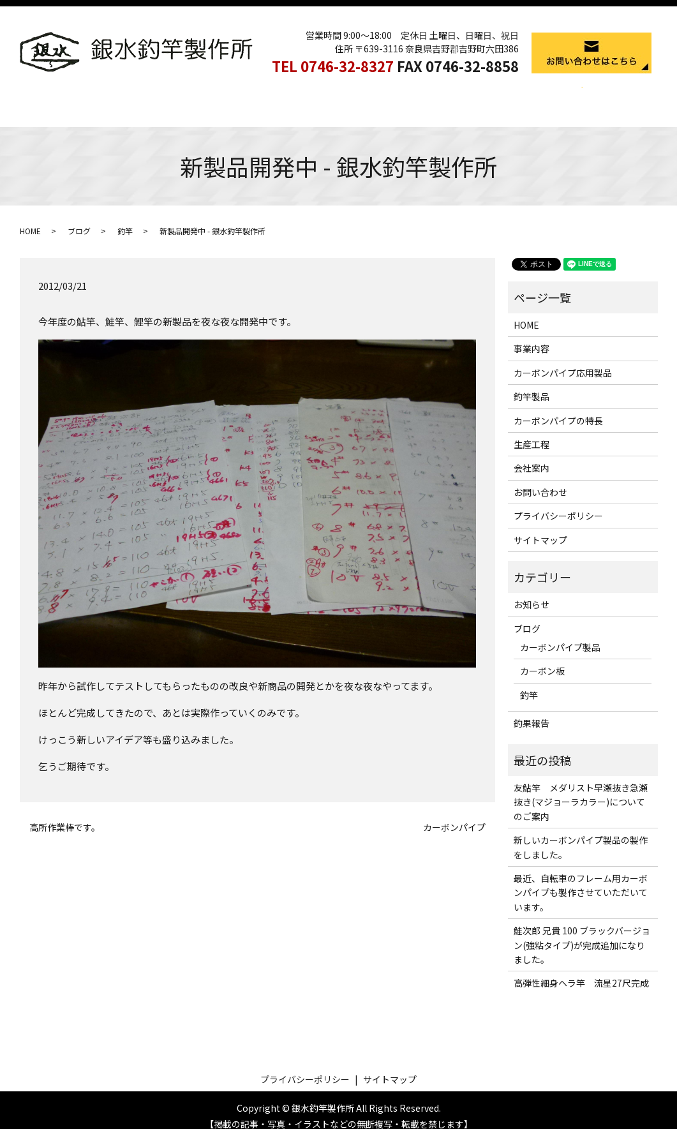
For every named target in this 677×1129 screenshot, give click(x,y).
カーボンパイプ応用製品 (247, 94)
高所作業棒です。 (64, 815)
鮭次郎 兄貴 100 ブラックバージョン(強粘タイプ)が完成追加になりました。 (582, 932)
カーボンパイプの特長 (405, 94)
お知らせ (531, 592)
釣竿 (125, 218)
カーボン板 (542, 658)
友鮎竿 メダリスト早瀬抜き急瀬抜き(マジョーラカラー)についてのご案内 (581, 790)
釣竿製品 (328, 94)
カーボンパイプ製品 (560, 635)
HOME (120, 94)
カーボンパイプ (454, 815)
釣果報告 (531, 711)
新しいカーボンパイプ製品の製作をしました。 (581, 834)
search (572, 95)
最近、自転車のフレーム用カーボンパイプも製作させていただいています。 (581, 880)
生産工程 (482, 94)
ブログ (79, 218)
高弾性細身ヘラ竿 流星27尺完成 (581, 970)
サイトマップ (540, 527)
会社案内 (532, 94)
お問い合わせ (540, 480)
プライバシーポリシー (558, 503)
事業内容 (166, 94)
